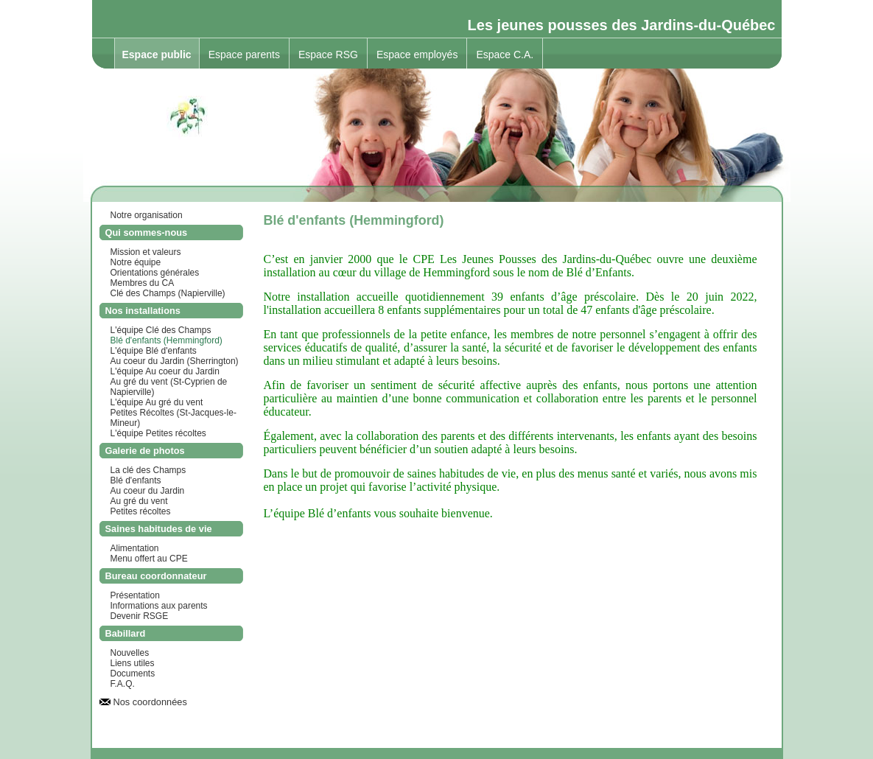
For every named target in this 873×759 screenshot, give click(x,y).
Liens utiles (133, 663)
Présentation (135, 595)
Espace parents (244, 54)
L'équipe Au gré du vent (157, 402)
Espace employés (417, 54)
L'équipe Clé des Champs (161, 330)
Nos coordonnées (150, 701)
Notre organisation (147, 215)
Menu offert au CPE (149, 558)
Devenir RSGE (140, 616)
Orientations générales (155, 272)
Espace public (157, 54)
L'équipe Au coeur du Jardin (165, 371)
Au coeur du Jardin (148, 491)
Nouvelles (130, 653)
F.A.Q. (123, 684)
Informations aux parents (159, 606)
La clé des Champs (148, 470)
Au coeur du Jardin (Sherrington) (175, 361)
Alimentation (135, 548)
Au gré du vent (139, 501)
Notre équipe (136, 262)
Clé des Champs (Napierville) (168, 293)
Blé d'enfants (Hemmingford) (166, 340)
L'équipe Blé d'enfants (154, 351)
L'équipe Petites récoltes (158, 433)
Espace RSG (328, 54)
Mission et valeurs (146, 252)
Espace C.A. (504, 54)
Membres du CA (143, 283)
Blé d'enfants (136, 480)
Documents (133, 673)
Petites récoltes (141, 511)
